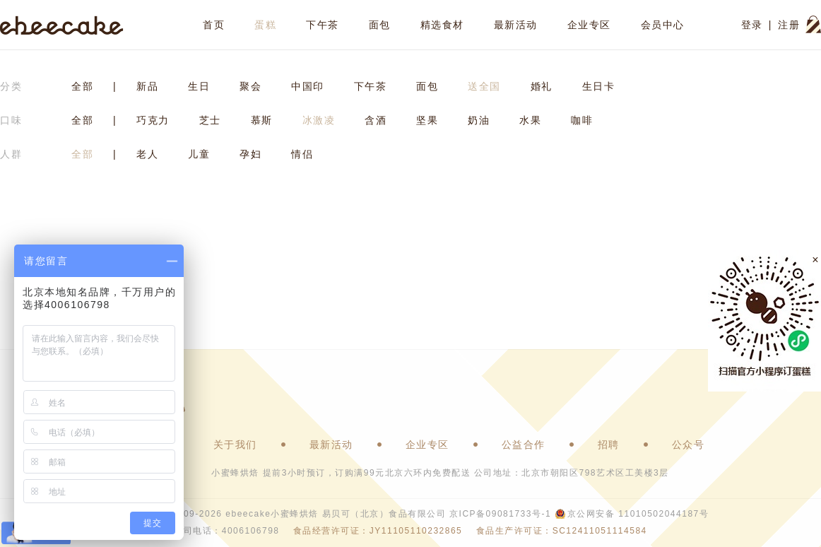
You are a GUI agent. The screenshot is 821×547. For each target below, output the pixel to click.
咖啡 (582, 120)
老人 (147, 154)
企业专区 (589, 24)
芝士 (210, 120)
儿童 (199, 154)
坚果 (427, 120)
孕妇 (250, 154)
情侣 (302, 154)
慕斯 (262, 120)
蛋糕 (265, 24)
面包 (380, 24)
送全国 (484, 86)
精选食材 (442, 24)
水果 (530, 120)
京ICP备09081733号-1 (500, 514)
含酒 (375, 120)
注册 (789, 24)
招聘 (609, 444)
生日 (199, 86)
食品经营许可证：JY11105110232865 (377, 531)
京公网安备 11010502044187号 (638, 514)
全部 (82, 86)
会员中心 (663, 24)
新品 (147, 86)
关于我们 (235, 444)
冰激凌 (319, 120)
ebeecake (62, 24)
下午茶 (322, 24)
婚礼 (542, 86)
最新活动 (516, 24)
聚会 (250, 86)
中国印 (307, 86)
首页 (214, 24)
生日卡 (598, 86)
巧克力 (153, 120)
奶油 (479, 120)
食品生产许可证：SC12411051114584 (561, 531)
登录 (752, 24)
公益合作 (523, 444)
